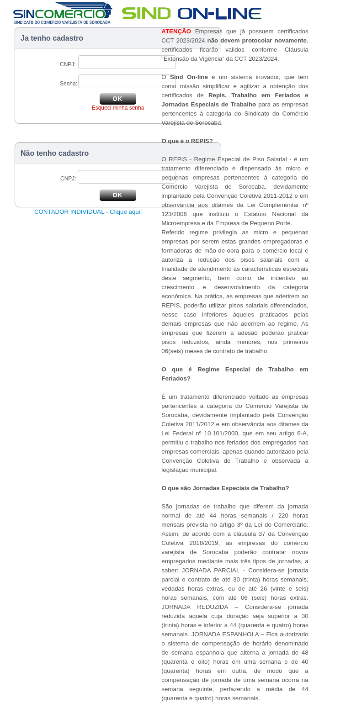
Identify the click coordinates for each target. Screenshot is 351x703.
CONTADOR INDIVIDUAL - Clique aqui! (88, 211)
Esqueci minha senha (118, 108)
